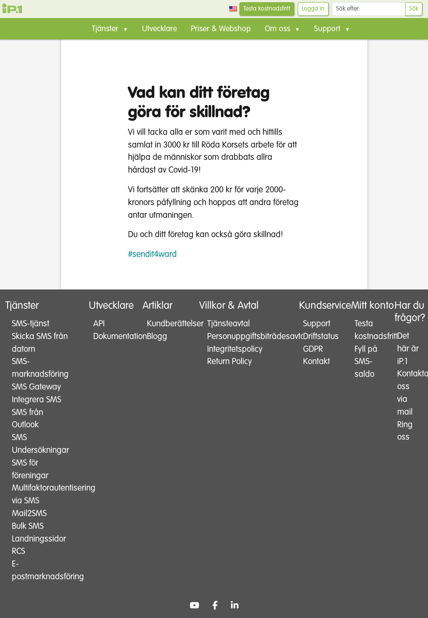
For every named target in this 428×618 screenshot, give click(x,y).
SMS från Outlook (27, 419)
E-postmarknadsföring (41, 570)
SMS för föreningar (30, 469)
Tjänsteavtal (228, 324)
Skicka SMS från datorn (40, 343)
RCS (18, 551)
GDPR (313, 349)
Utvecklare (159, 29)
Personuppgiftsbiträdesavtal (242, 336)
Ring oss (405, 431)
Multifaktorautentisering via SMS (41, 494)
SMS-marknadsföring (40, 368)
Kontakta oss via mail (408, 393)
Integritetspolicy (235, 349)
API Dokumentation (112, 330)
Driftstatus (321, 336)
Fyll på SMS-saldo (366, 362)
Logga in (313, 9)
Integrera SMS (36, 400)
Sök (413, 9)
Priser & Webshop (221, 29)
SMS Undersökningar (40, 444)
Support (316, 324)
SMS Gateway (36, 387)
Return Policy (229, 362)
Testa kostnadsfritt (266, 9)
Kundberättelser (167, 324)
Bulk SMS (28, 526)
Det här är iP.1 (408, 349)
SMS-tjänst (30, 324)
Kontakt (316, 362)
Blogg (157, 336)
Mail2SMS (29, 514)
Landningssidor (39, 539)
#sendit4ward (152, 254)
